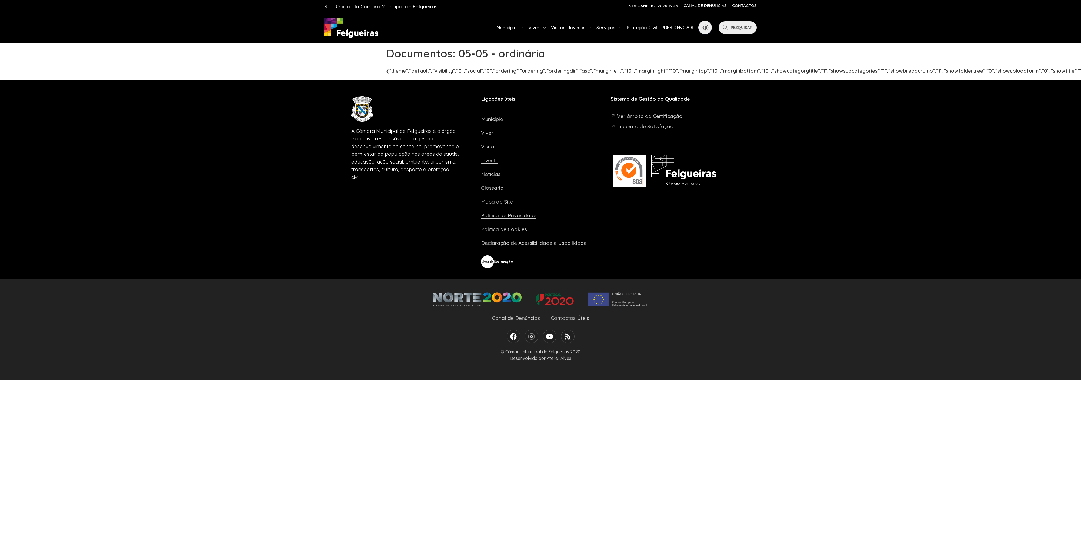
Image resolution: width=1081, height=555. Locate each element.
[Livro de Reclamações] (497, 261)
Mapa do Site (497, 201)
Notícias (491, 174)
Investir (580, 28)
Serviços (609, 28)
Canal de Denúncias (516, 318)
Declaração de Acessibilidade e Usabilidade (534, 243)
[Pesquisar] (738, 27)
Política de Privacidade (508, 215)
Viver (537, 28)
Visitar (558, 27)
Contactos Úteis (570, 318)
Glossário (492, 188)
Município (510, 28)
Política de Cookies (504, 229)
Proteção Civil (642, 27)
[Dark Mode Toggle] (705, 27)
